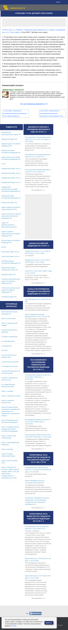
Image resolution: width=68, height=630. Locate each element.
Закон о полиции (7, 391)
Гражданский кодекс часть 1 (11, 168)
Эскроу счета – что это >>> (13, 90)
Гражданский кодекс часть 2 (11, 173)
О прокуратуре (6, 346)
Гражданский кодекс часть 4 (11, 182)
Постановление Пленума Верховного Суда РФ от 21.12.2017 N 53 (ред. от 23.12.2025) (38, 139)
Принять (49, 623)
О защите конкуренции (9, 336)
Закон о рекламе (7, 449)
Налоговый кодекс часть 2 (10, 256)
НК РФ (3, 247)
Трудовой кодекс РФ (8, 274)
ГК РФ (3, 164)
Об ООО (4, 350)
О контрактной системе (9, 366)
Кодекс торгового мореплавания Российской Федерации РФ (10, 234)
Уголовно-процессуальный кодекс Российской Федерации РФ (10, 290)
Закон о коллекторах (8, 318)
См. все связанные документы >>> (34, 104)
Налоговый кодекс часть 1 (10, 252)
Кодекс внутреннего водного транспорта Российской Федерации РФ (11, 216)
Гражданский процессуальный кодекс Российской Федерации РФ (10, 189)
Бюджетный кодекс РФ (9, 139)
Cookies (13, 626)
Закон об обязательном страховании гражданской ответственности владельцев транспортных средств (10, 411)
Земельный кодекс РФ (9, 202)
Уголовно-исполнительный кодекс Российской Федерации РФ (10, 281)
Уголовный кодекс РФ (8, 297)
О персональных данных (10, 362)
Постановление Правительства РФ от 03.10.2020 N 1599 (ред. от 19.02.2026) (38, 377)
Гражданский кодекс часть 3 (11, 178)
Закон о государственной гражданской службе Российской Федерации (10, 429)
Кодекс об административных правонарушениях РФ (9, 225)
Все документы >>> (38, 190)
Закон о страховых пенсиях (11, 396)
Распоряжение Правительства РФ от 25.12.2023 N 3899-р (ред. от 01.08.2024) (38, 422)
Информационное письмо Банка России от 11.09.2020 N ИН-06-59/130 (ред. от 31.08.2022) (38, 470)
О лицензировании (8, 341)
